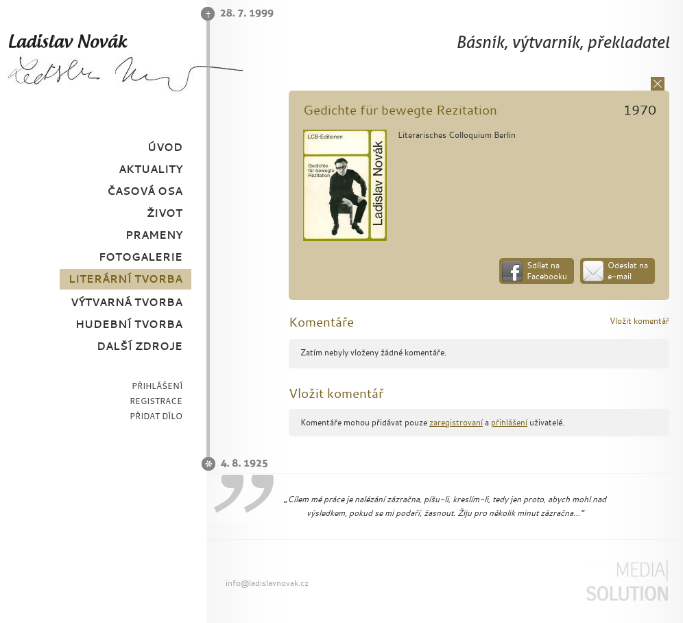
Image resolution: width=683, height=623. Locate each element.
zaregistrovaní (456, 422)
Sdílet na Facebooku (547, 270)
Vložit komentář (639, 321)
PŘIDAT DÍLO (156, 416)
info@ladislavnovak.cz (267, 583)
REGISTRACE (156, 401)
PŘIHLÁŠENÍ (157, 386)
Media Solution (627, 581)
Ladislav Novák (124, 62)
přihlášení (509, 422)
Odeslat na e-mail (628, 270)
